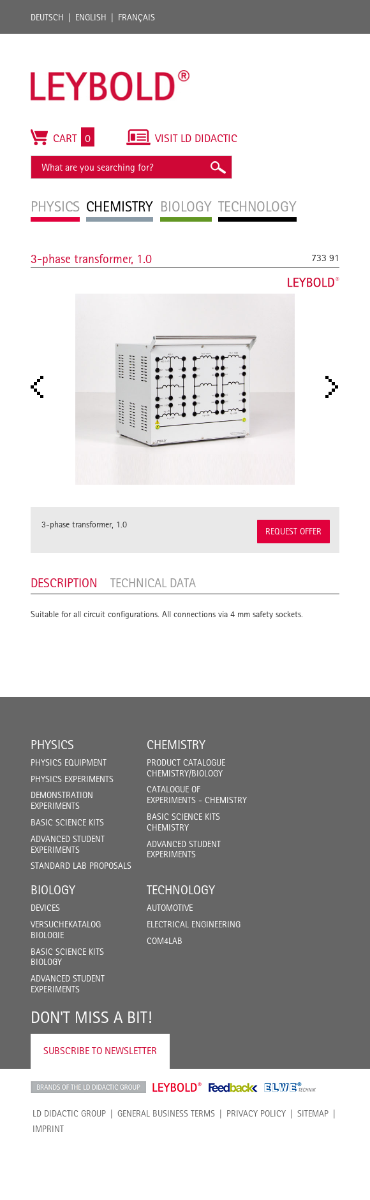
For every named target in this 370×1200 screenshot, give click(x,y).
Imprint (48, 1129)
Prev (41, 387)
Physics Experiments (72, 779)
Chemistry (176, 744)
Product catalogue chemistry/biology (186, 767)
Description (64, 582)
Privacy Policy (256, 1113)
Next (335, 387)
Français (136, 17)
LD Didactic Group (69, 1113)
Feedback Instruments (233, 1087)
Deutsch (47, 17)
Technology (181, 889)
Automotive (170, 908)
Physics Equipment (69, 762)
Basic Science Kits (67, 822)
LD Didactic (88, 1087)
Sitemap (313, 1113)
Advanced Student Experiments (68, 844)
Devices (45, 908)
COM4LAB (164, 941)
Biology (53, 889)
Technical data (153, 582)
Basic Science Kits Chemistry (183, 821)
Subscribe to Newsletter (100, 1051)
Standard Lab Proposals (81, 866)
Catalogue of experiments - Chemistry (197, 794)
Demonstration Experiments (62, 800)
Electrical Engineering (194, 924)
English (91, 17)
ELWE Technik (290, 1087)
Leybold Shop (177, 1087)
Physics (52, 744)
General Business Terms (166, 1113)
